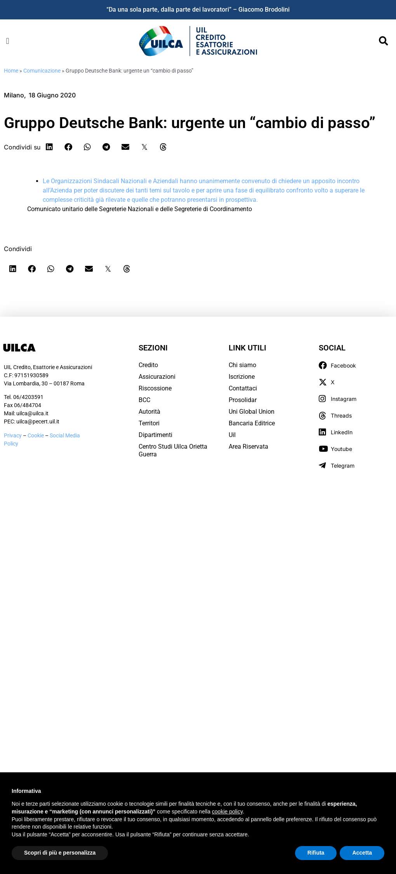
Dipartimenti (155, 435)
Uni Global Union (251, 411)
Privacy (13, 435)
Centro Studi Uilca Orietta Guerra (173, 450)
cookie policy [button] (227, 811)
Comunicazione (42, 71)
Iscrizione (242, 376)
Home (11, 71)
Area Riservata (248, 446)
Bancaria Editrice (252, 423)
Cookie (36, 435)
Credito (148, 365)
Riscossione (155, 388)
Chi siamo (242, 365)
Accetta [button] (362, 853)
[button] (7, 41)
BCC (144, 400)
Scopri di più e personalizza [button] (60, 853)
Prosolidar (243, 400)
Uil (232, 435)
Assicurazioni (157, 376)
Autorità (149, 411)
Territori (149, 423)
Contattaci (243, 388)
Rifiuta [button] (316, 853)
